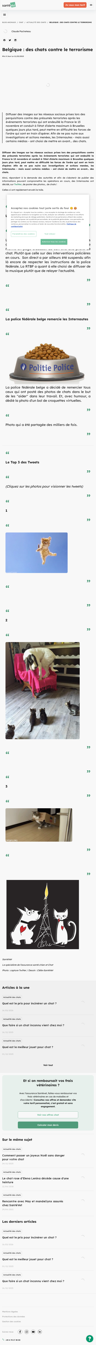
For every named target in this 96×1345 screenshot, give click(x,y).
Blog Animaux (9, 22)
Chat (21, 22)
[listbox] (48, 1025)
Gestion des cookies (11, 1321)
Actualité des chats (36, 22)
